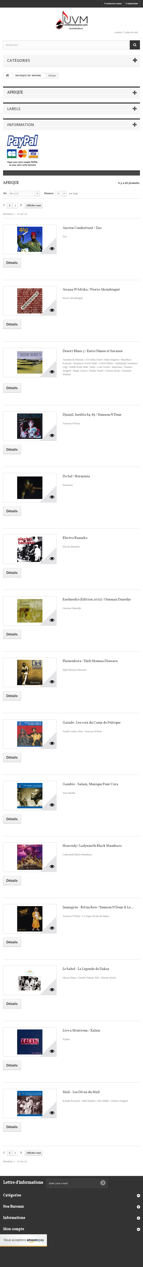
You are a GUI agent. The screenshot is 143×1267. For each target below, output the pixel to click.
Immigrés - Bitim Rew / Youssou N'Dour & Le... (98, 907)
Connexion (132, 3)
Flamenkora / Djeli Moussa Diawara (90, 661)
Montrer (49, 193)
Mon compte (13, 1229)
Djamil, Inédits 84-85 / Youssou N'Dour (92, 414)
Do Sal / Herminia (76, 476)
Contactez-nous (113, 3)
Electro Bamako (75, 538)
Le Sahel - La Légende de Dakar (86, 969)
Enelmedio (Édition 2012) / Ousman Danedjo (97, 599)
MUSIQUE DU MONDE (28, 75)
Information (20, 124)
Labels (13, 108)
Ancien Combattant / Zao (82, 228)
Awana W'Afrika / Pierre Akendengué (91, 289)
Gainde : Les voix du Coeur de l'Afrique (92, 722)
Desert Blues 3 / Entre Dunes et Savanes (93, 351)
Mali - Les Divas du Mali (81, 1092)
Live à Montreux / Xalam (81, 1030)
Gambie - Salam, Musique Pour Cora (90, 784)
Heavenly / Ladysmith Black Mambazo (92, 846)
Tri (5, 193)
